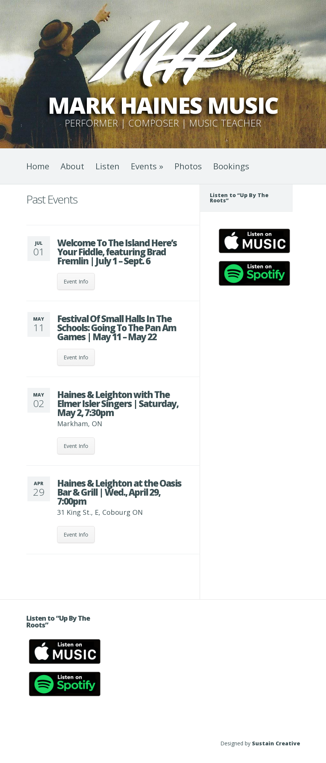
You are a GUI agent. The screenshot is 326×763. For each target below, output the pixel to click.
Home (37, 166)
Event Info (76, 281)
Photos (188, 166)
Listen (108, 166)
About (72, 166)
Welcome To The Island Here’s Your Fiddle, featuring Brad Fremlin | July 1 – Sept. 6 (117, 252)
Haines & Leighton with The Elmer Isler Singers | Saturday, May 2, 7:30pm (117, 403)
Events (147, 166)
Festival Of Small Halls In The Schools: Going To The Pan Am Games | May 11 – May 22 (116, 327)
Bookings (231, 166)
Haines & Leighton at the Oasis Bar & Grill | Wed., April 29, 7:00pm (119, 492)
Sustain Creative (276, 743)
